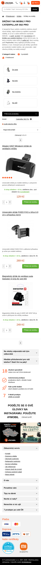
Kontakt (7, 453)
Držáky (19, 16)
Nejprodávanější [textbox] (9, 130)
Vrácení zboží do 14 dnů (13, 469)
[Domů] (3, 16)
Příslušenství (10, 16)
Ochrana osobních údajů (13, 472)
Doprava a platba (11, 456)
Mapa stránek (9, 474)
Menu (35, 3)
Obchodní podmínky (12, 459)
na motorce (28, 36)
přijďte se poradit (14, 397)
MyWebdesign (26, 562)
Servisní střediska (11, 464)
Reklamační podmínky (12, 461)
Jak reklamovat (10, 467)
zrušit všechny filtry (9, 124)
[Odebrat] (24, 119)
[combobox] (20, 129)
